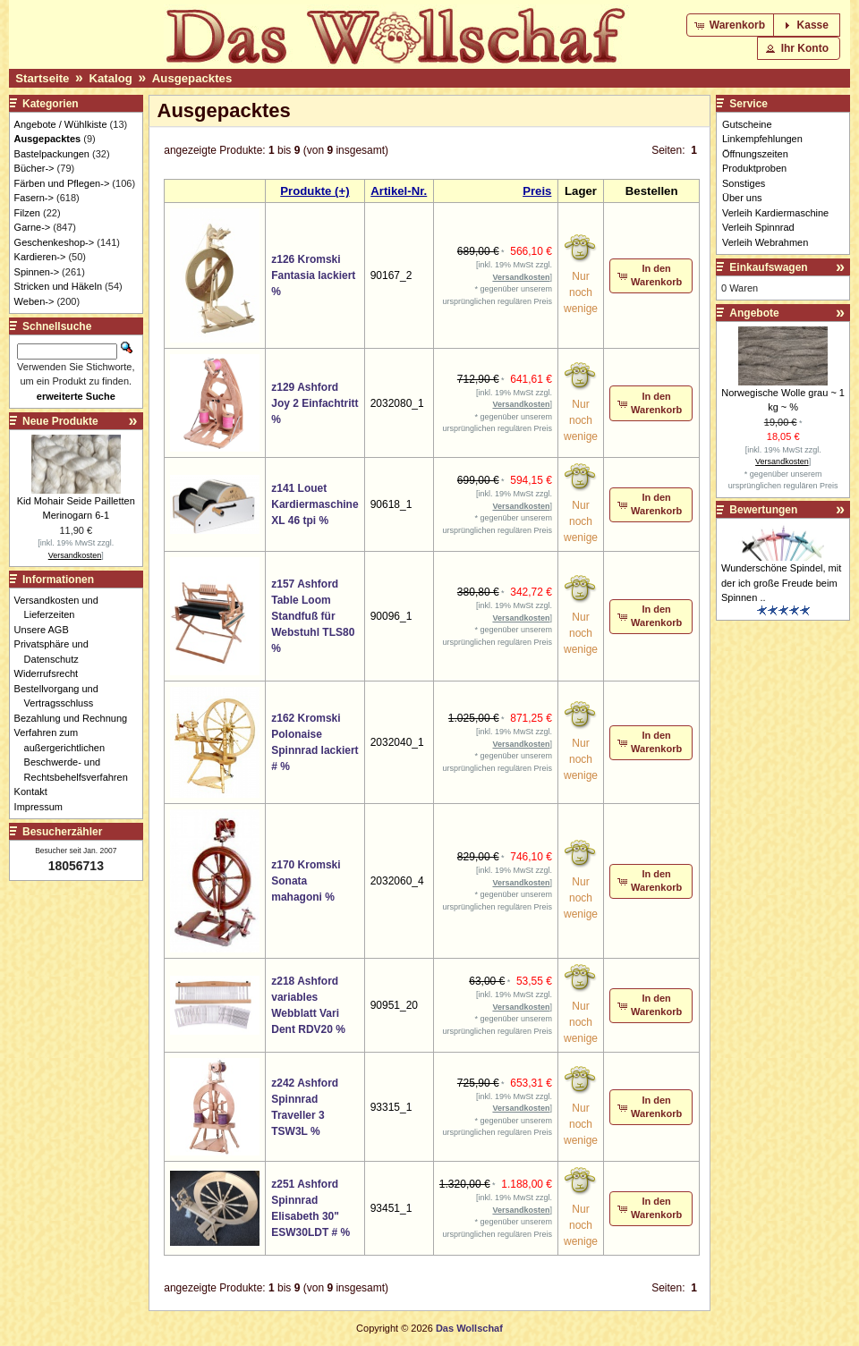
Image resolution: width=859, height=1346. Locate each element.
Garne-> (32, 227)
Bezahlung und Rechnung (76, 718)
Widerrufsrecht (51, 673)
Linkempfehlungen (762, 138)
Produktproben (754, 168)
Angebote (753, 313)
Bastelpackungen (51, 153)
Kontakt (35, 791)
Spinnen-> (36, 272)
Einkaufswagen (768, 267)
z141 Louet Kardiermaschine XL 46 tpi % (314, 504)
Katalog (110, 78)
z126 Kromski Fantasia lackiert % (313, 275)
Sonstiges (743, 183)
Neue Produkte (60, 421)
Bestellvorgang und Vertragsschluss (61, 696)
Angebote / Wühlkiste (60, 124)
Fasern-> (34, 197)
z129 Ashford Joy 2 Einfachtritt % (314, 403)
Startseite (42, 78)
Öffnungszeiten (755, 153)
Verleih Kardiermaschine (775, 212)
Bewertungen (763, 510)
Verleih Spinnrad (758, 227)
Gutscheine (747, 124)
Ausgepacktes (192, 78)
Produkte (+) (314, 191)
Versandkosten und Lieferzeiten (61, 608)
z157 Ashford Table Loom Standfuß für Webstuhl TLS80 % (312, 616)
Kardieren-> (40, 256)
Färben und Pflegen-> (62, 183)
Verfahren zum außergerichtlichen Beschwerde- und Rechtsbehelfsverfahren (76, 755)
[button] (731, 25)
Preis (537, 191)
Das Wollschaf (469, 1328)
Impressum (43, 806)
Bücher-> (34, 168)
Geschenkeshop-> (54, 242)
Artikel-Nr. (398, 191)
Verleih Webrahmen (765, 242)
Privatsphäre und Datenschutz (56, 652)
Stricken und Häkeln (58, 286)
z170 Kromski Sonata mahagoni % (305, 881)
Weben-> (34, 301)
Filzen (27, 212)
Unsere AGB (46, 629)
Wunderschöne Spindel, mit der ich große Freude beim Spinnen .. (781, 583)
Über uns (742, 197)
